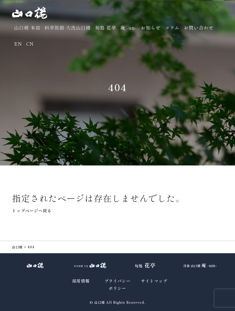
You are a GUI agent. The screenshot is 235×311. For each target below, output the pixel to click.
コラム (172, 27)
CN (30, 43)
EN (18, 43)
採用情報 (81, 281)
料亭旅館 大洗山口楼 (68, 27)
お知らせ (151, 27)
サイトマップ (154, 281)
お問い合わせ (199, 27)
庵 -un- (128, 27)
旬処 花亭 (105, 27)
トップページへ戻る (32, 210)
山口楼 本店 (27, 27)
